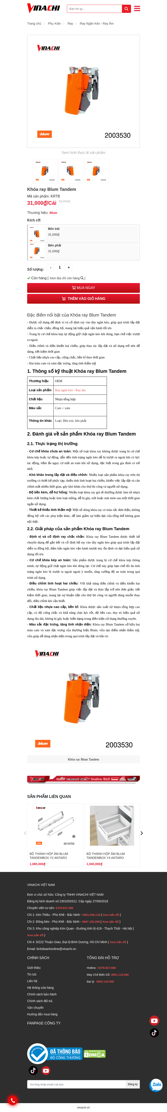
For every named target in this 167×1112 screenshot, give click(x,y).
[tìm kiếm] (126, 9)
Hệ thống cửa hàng (40, 987)
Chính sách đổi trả (39, 1001)
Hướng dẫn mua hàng (42, 1014)
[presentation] (25, 832)
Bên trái (92, 232)
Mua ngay (83, 288)
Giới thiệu (34, 967)
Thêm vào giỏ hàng (83, 299)
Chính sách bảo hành (42, 994)
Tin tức (32, 974)
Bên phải (92, 249)
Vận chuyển (35, 1007)
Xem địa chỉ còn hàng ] (67, 278)
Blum (53, 213)
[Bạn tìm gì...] (99, 9)
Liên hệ (32, 981)
